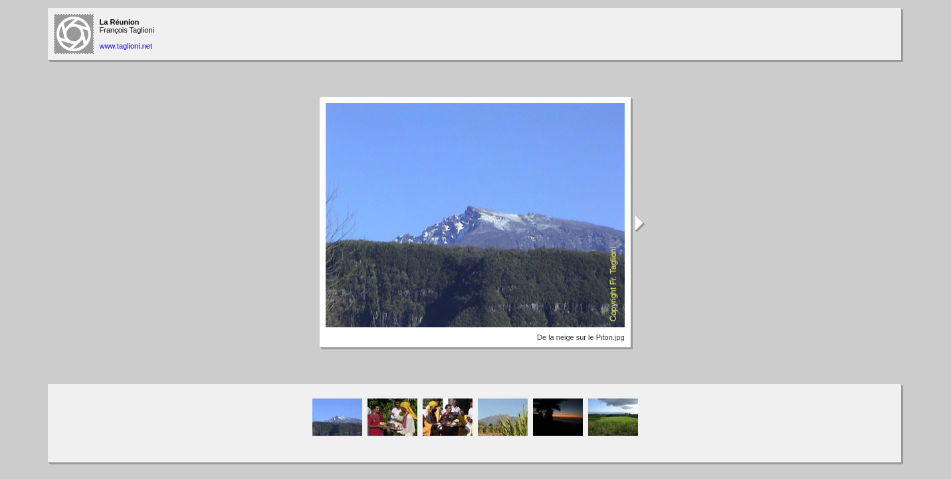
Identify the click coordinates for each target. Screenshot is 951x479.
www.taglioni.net (126, 46)
